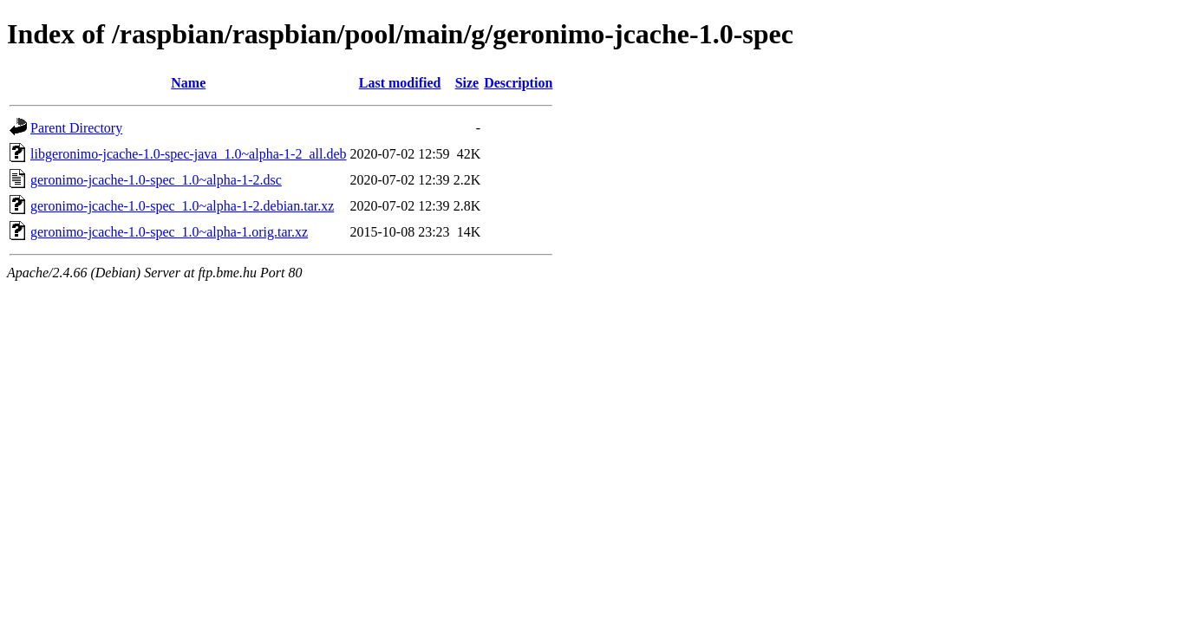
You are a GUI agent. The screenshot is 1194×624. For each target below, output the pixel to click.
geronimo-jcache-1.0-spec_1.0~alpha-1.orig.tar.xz (169, 231)
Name (188, 82)
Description (518, 82)
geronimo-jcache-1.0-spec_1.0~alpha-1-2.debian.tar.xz (182, 205)
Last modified (400, 82)
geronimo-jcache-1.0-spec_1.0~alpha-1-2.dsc (156, 179)
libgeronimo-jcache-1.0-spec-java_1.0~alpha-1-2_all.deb (188, 153)
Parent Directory (76, 127)
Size (467, 82)
